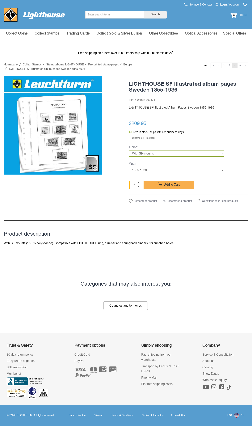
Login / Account (227, 4)
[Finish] (176, 154)
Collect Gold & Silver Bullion (119, 33)
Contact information (152, 415)
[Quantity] (134, 184)
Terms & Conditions (122, 415)
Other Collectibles (163, 33)
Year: (132, 163)
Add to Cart (168, 184)
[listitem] (53, 125)
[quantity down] (138, 186)
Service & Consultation (217, 354)
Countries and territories (125, 305)
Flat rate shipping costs (157, 384)
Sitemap (98, 415)
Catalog (207, 367)
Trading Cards (78, 33)
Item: (206, 65)
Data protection (77, 415)
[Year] (176, 170)
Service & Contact (198, 4)
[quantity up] (138, 182)
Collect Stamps (47, 33)
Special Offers (234, 33)
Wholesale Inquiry (214, 380)
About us (208, 360)
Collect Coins (17, 33)
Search (155, 14)
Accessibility (178, 415)
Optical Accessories (201, 33)
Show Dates (210, 373)
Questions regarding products (220, 201)
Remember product (143, 201)
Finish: (133, 147)
